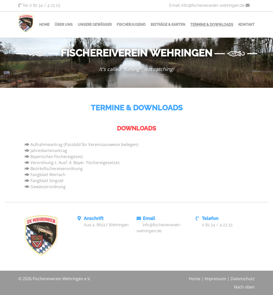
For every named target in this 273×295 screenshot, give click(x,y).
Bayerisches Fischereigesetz (56, 156)
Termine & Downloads (211, 25)
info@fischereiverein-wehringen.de (213, 5)
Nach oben (244, 287)
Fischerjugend (131, 25)
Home (44, 25)
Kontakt (246, 25)
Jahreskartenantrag (48, 150)
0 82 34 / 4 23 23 (44, 5)
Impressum (215, 278)
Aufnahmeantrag (46, 144)
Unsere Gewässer (95, 25)
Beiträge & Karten (168, 25)
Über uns (64, 25)
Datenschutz (243, 278)
